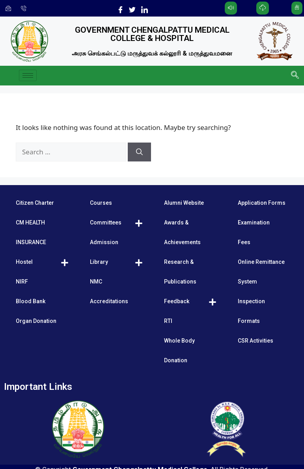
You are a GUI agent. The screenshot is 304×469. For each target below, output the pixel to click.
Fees (244, 242)
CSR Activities (255, 340)
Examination (254, 222)
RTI (168, 321)
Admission (104, 242)
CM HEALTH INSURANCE (31, 232)
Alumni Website (184, 203)
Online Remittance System (261, 272)
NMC (96, 281)
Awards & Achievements (182, 232)
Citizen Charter (35, 203)
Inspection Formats (251, 311)
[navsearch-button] (294, 75)
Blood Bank (30, 301)
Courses (101, 203)
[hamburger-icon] (28, 75)
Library (99, 262)
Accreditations (109, 301)
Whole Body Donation (179, 350)
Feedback (176, 301)
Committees (105, 222)
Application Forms (261, 203)
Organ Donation (36, 321)
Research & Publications (180, 272)
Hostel (24, 262)
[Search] (139, 152)
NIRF (22, 281)
